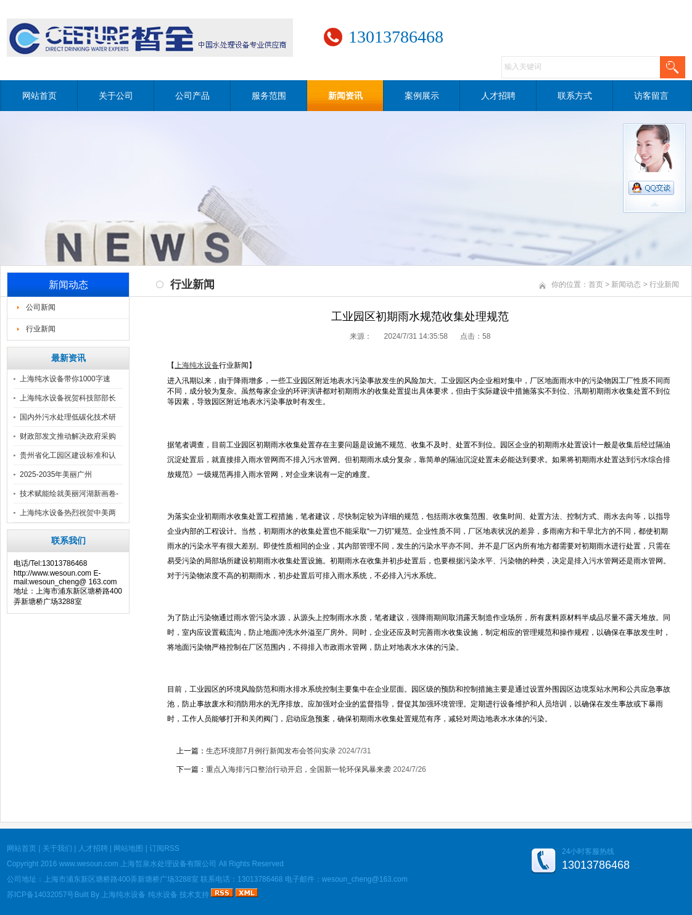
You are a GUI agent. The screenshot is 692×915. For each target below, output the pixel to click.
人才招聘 (498, 96)
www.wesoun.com (88, 863)
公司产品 (192, 96)
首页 (595, 284)
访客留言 (651, 96)
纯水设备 (163, 894)
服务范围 (269, 96)
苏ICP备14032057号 (40, 894)
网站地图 (128, 848)
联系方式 (575, 96)
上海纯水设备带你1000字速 (65, 379)
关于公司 (116, 96)
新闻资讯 (345, 96)
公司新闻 (41, 307)
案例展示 (422, 96)
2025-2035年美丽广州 (56, 474)
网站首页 (39, 96)
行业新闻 (41, 329)
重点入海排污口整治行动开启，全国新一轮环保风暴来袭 (298, 769)
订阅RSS (164, 848)
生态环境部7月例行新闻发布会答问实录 (271, 751)
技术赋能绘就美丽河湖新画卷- (69, 493)
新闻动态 (626, 284)
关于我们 (57, 848)
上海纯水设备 (123, 894)
